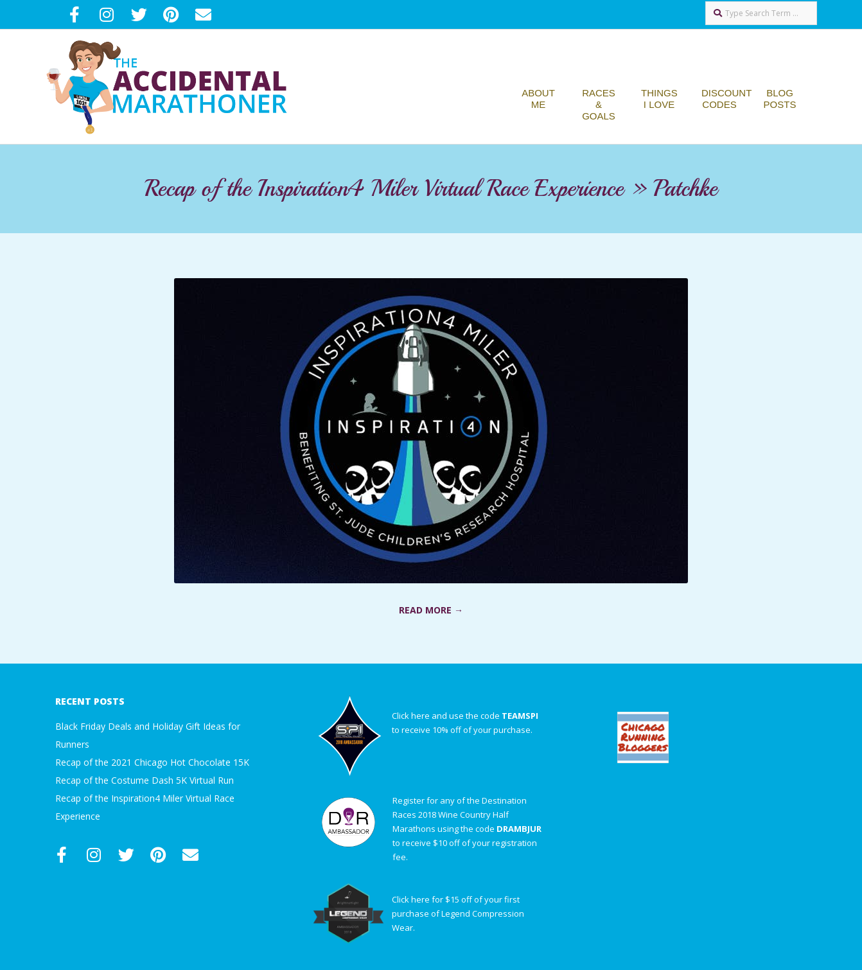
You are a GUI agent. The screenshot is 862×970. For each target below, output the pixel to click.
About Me (538, 98)
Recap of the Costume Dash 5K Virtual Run (144, 780)
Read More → (431, 610)
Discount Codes (726, 98)
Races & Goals (598, 104)
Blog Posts (780, 98)
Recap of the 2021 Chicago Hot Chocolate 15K (152, 762)
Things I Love (659, 98)
